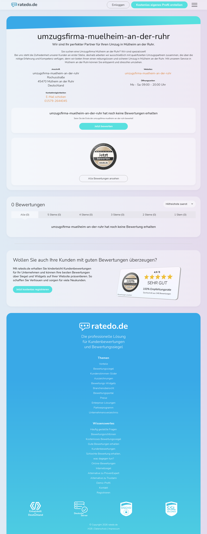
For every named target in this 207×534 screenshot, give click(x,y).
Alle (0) (25, 214)
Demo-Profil (103, 483)
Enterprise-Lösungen (103, 403)
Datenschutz (100, 528)
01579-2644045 (55, 101)
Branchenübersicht (103, 388)
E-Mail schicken (56, 97)
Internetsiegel (103, 468)
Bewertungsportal (103, 393)
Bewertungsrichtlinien (103, 434)
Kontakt (103, 488)
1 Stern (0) (180, 214)
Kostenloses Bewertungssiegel (103, 439)
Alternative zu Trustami (103, 478)
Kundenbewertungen (103, 449)
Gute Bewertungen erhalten (103, 444)
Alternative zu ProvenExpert (103, 473)
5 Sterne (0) (54, 214)
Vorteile (103, 364)
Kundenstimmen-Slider (103, 373)
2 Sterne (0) (149, 214)
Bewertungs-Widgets (103, 383)
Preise (103, 398)
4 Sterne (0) (86, 214)
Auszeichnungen (103, 378)
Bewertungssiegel (103, 369)
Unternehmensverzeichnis (103, 412)
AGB (89, 528)
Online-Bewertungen (103, 463)
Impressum (114, 528)
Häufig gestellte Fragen (103, 429)
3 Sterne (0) (117, 214)
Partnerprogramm (104, 407)
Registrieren (103, 492)
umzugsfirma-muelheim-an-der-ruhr (148, 73)
